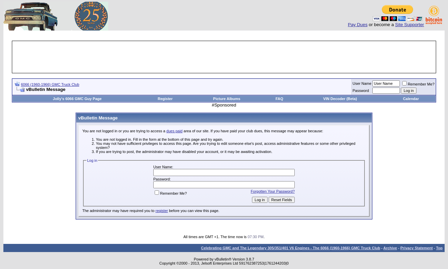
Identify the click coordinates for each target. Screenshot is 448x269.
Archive (390, 248)
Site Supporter (409, 24)
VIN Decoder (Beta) (340, 99)
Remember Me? (418, 84)
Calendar (411, 99)
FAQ (279, 99)
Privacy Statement (416, 248)
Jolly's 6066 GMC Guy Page (77, 99)
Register (165, 99)
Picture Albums (226, 99)
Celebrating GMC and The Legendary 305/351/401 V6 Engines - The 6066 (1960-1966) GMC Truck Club (290, 248)
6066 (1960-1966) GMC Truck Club (50, 84)
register (161, 211)
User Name (362, 83)
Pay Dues (358, 24)
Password (361, 91)
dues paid (175, 131)
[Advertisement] (224, 57)
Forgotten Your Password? (273, 191)
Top (439, 248)
